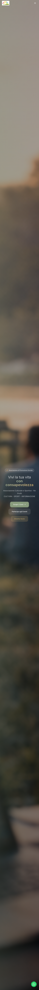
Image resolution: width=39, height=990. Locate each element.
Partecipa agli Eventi (19, 512)
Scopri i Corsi (19, 505)
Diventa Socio (19, 519)
